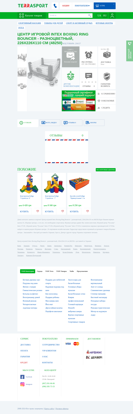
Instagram (26, 384)
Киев (19, 246)
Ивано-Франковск (43, 252)
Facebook (26, 377)
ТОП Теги (49, 271)
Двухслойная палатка (53, 308)
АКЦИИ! (65, 6)
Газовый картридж (75, 304)
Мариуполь (88, 246)
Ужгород (20, 255)
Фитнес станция (29, 287)
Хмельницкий (65, 249)
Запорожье (57, 246)
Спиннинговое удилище (100, 290)
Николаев (78, 246)
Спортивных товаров (76, 322)
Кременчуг (31, 252)
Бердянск (106, 252)
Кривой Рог (68, 246)
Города (39, 271)
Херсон (106, 246)
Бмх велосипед (51, 294)
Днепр (42, 246)
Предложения (82, 271)
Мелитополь (86, 252)
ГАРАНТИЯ (25, 357)
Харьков (26, 246)
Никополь (96, 252)
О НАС (45, 357)
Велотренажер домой (31, 297)
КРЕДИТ (24, 363)
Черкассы (38, 249)
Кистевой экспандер (99, 297)
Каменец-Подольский (33, 255)
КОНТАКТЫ (47, 363)
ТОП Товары (61, 271)
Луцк (77, 252)
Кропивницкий (85, 249)
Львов (49, 246)
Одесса (34, 246)
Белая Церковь (68, 252)
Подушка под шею (30, 283)
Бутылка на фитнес (30, 294)
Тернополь (56, 252)
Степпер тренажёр (98, 294)
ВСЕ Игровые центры (106, 170)
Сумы (56, 249)
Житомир (48, 249)
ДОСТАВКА (25, 345)
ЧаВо (72, 271)
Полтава (20, 249)
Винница (98, 246)
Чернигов (29, 249)
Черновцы (20, 252)
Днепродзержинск (99, 249)
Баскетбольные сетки (76, 294)
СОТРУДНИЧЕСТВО (51, 345)
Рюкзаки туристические (100, 308)
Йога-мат (49, 304)
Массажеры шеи (52, 301)
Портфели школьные (53, 311)
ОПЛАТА (24, 351)
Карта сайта (49, 409)
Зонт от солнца (97, 287)
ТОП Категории (27, 271)
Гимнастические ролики (32, 290)
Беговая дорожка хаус (31, 280)
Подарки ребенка (52, 297)
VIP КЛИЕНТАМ (49, 351)
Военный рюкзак (29, 301)
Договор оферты (62, 409)
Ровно (75, 249)
